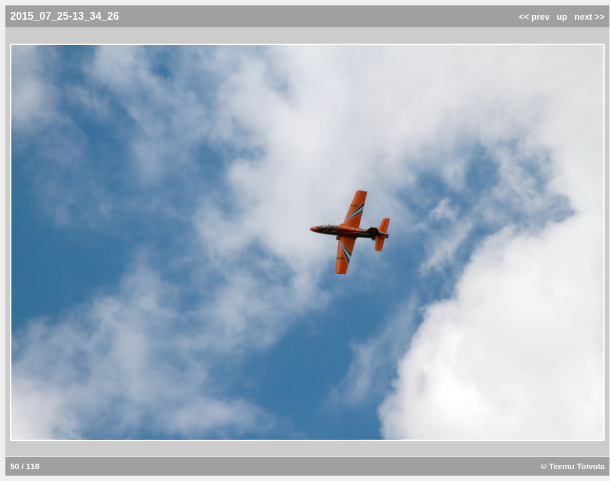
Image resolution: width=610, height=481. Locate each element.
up (562, 17)
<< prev (534, 17)
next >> (590, 17)
